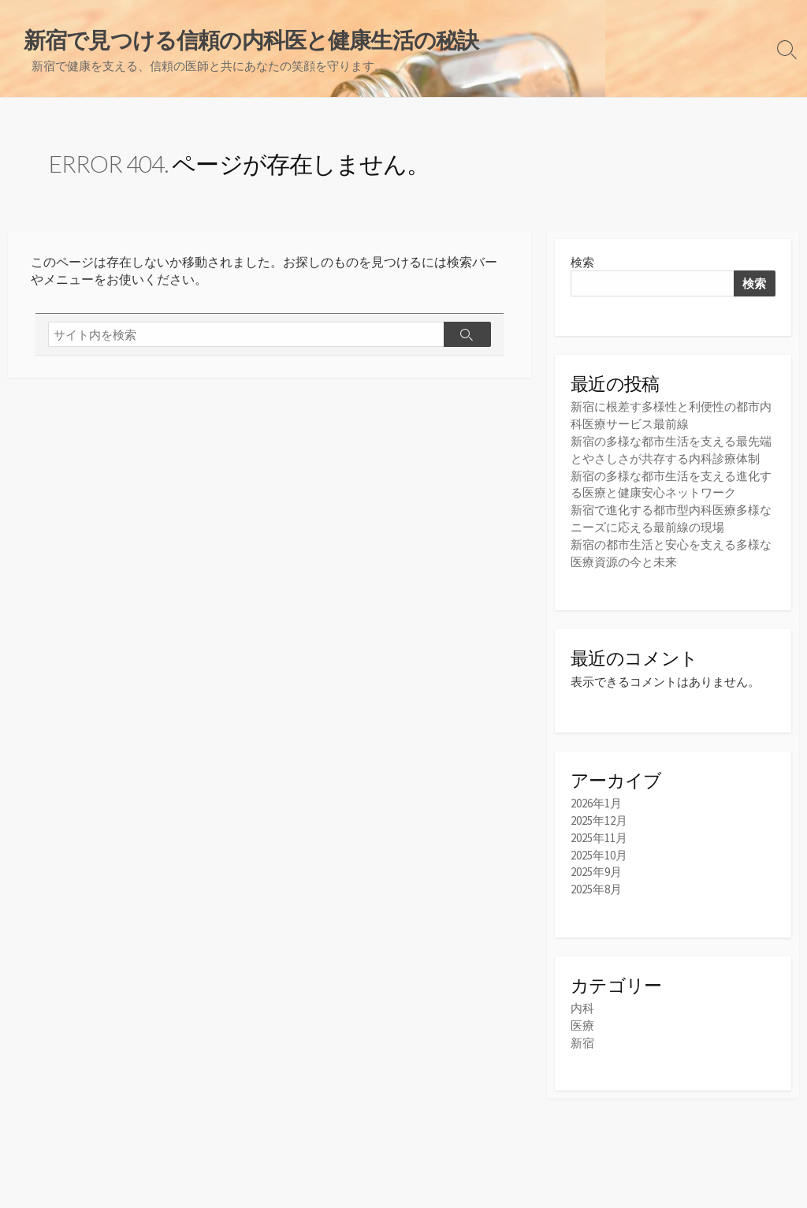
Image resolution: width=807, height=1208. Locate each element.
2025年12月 (599, 815)
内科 (582, 1000)
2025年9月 (596, 865)
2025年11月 (599, 832)
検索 (582, 262)
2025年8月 (596, 881)
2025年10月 (599, 848)
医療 (582, 1017)
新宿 (582, 1034)
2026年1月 (596, 799)
